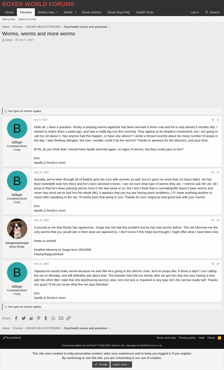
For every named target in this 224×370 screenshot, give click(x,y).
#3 (218, 220)
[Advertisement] (112, 76)
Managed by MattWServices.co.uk (144, 345)
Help (202, 337)
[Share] (212, 120)
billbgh (9, 40)
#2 (218, 172)
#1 (218, 119)
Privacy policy (187, 337)
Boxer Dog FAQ (119, 12)
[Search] (212, 12)
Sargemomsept (16, 243)
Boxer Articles (91, 12)
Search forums (27, 19)
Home (9, 12)
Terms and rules (166, 337)
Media (68, 12)
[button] (58, 12)
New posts (8, 19)
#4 (218, 263)
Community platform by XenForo (93, 345)
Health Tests (144, 12)
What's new (46, 12)
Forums (26, 12)
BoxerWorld (12, 337)
